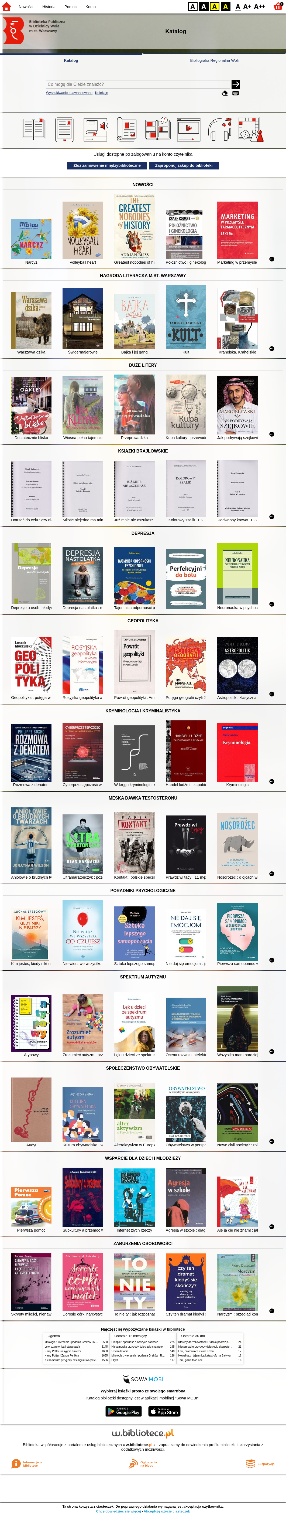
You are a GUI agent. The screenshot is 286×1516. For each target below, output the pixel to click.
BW (203, 6)
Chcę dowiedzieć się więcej (118, 1511)
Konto (90, 7)
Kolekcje (101, 93)
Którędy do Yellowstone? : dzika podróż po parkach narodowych (217, 1342)
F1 (247, 6)
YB (214, 6)
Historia (49, 7)
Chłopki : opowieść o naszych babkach (135, 1342)
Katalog (71, 60)
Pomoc (70, 7)
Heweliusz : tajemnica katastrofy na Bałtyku (204, 1355)
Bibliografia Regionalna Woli (214, 60)
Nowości (26, 7)
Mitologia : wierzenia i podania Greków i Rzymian (74, 1342)
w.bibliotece (139, 1445)
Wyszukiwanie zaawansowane (69, 93)
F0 (237, 6)
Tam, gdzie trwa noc (190, 1360)
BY (225, 6)
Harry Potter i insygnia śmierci (63, 1351)
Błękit (115, 1360)
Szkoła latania (120, 1351)
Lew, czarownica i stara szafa (62, 1346)
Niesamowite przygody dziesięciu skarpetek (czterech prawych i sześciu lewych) (93, 1360)
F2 (259, 6)
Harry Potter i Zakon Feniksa (62, 1355)
